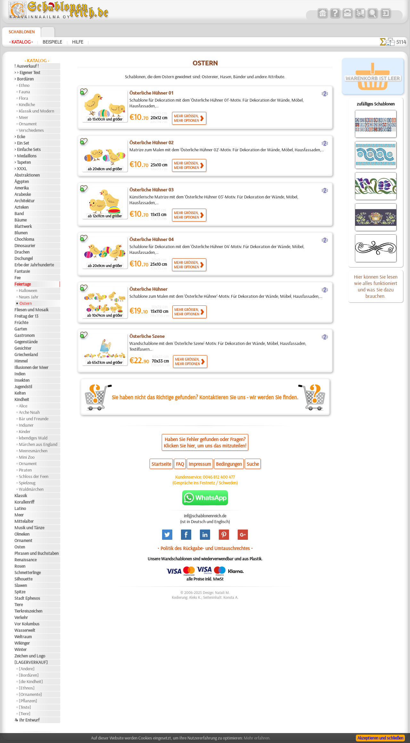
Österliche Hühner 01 (151, 93)
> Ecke (19, 136)
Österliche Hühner (148, 289)
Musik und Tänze (29, 527)
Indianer (26, 425)
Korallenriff (24, 502)
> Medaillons (25, 156)
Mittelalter (24, 521)
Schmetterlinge (27, 572)
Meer (23, 117)
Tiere (18, 604)
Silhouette (23, 579)
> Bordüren (24, 79)
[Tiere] (24, 713)
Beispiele (52, 42)
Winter (20, 649)
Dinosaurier (24, 245)
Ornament (28, 124)
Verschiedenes (31, 130)
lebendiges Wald (33, 438)
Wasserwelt (24, 630)
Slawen (20, 585)
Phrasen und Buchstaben (36, 553)
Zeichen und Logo (29, 656)
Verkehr (21, 617)
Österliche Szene (147, 336)
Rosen (19, 566)
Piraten (25, 470)
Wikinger (22, 643)
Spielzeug (27, 483)
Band (19, 213)
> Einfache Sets (27, 149)
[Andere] (27, 669)
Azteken (21, 207)
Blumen (21, 233)
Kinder (24, 431)
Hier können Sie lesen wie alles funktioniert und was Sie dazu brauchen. (376, 286)
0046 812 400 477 (219, 477)
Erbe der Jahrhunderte (34, 265)
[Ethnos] (27, 688)
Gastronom (24, 335)
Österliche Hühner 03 (151, 189)
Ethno (24, 85)
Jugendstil (23, 386)
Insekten (21, 380)
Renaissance (25, 560)
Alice (23, 406)
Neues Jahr (28, 297)
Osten (19, 547)
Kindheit (21, 399)
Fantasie (22, 271)
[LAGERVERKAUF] (31, 662)
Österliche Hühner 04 (151, 239)
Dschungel (23, 258)
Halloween (28, 290)
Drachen (21, 252)
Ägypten (21, 181)
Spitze (19, 592)
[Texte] (25, 707)
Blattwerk (23, 226)
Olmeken (21, 534)
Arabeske (22, 194)
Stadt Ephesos (27, 598)
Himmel (21, 361)
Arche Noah (29, 412)
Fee (17, 277)
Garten (20, 329)
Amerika (21, 188)
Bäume (20, 220)
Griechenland (26, 354)
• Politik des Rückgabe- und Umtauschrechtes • (205, 548)
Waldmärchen (31, 489)
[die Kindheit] (31, 681)
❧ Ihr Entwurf (26, 720)
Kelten (20, 393)
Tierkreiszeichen (28, 611)
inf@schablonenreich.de (205, 516)
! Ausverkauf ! (26, 66)
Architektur (24, 201)
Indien (19, 374)
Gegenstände (25, 342)
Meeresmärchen (33, 451)
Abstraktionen (27, 175)
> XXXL (20, 168)
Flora (23, 98)
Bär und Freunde (33, 419)
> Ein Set (21, 143)
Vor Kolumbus (26, 624)
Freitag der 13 (26, 316)
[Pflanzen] (28, 701)
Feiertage (22, 284)
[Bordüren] (29, 675)
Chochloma (24, 239)
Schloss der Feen (33, 476)
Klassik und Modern (36, 111)
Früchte (21, 322)
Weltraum (23, 636)
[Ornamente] (30, 694)
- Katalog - (21, 42)
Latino (20, 508)
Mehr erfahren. (257, 738)
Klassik (20, 495)
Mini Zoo (27, 457)
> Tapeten (22, 162)
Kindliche (27, 104)
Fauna (24, 92)
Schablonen (22, 32)
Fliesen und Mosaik (31, 310)
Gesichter (22, 348)
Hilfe (77, 42)
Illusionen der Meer (31, 367)
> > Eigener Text (27, 72)
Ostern (26, 303)
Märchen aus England (38, 444)
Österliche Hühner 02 (151, 142)
